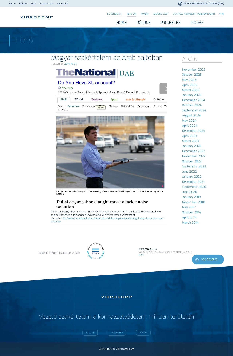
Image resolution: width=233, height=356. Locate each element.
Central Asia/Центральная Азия (194, 13)
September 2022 (194, 166)
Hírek (33, 3)
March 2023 (190, 141)
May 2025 (189, 80)
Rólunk (23, 3)
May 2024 (189, 120)
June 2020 (189, 192)
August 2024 (191, 115)
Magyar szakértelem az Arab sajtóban (107, 57)
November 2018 (193, 202)
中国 (221, 13)
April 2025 (189, 85)
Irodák (197, 22)
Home (12, 3)
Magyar (131, 13)
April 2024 (189, 126)
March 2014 (190, 222)
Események (46, 3)
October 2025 (192, 75)
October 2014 (191, 212)
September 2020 (194, 187)
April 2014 (189, 217)
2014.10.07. (70, 64)
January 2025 (191, 95)
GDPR (140, 254)
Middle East (161, 13)
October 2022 (192, 161)
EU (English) (114, 13)
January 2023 (191, 146)
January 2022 (191, 177)
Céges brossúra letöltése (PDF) (204, 3)
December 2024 (193, 100)
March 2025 (190, 90)
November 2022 (193, 156)
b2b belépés (209, 259)
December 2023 (193, 131)
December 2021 (193, 182)
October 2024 (192, 105)
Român (145, 13)
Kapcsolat (62, 3)
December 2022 (193, 151)
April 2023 (189, 136)
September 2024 (194, 110)
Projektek (171, 22)
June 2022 (189, 171)
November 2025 (193, 69)
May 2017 (189, 207)
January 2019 (191, 197)
